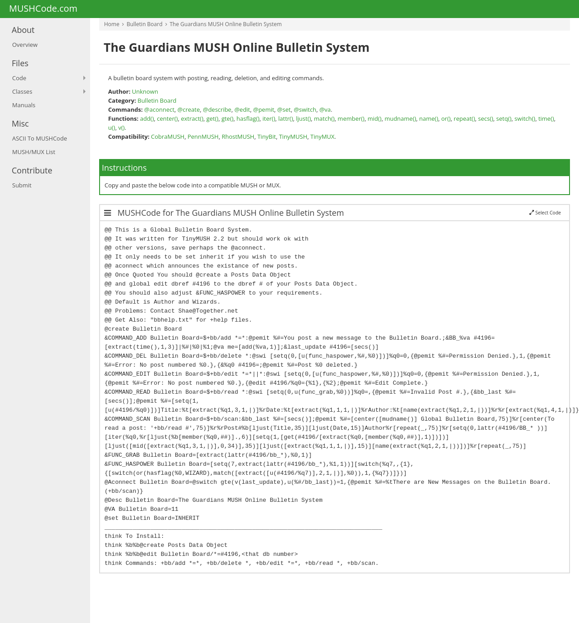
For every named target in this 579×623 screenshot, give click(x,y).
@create (189, 109)
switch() (525, 118)
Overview (24, 45)
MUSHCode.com (43, 9)
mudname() (400, 118)
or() (446, 118)
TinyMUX (322, 136)
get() (212, 118)
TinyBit (266, 136)
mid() (375, 118)
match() (324, 118)
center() (167, 118)
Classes (22, 91)
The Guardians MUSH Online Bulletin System (226, 24)
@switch (305, 109)
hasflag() (248, 118)
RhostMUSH (238, 136)
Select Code (545, 212)
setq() (503, 118)
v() (121, 127)
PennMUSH (203, 136)
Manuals (24, 105)
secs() (485, 118)
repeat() (464, 118)
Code (19, 78)
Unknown (145, 91)
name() (428, 118)
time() (546, 118)
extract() (192, 118)
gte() (227, 118)
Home (111, 24)
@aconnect (159, 109)
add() (147, 118)
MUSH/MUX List (33, 152)
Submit (22, 185)
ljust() (303, 118)
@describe (217, 109)
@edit (242, 109)
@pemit (263, 109)
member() (351, 118)
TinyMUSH (293, 136)
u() (111, 127)
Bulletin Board (145, 24)
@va (325, 109)
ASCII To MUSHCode (39, 138)
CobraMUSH (167, 136)
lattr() (285, 118)
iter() (269, 118)
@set (284, 109)
